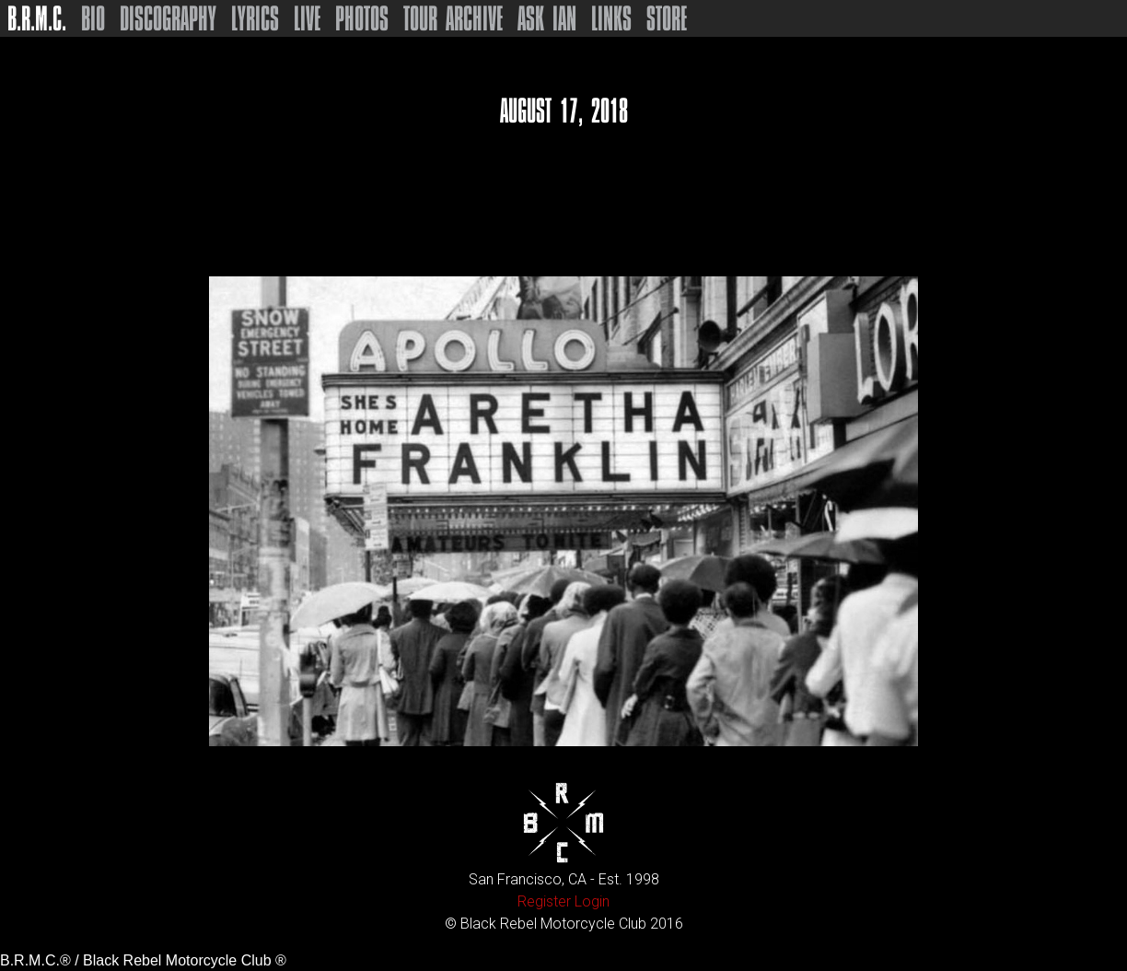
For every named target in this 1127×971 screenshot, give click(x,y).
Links (611, 18)
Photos (362, 18)
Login (592, 901)
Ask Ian (546, 18)
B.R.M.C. (36, 18)
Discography (168, 18)
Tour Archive (453, 18)
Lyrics (255, 18)
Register (544, 901)
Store (666, 18)
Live (307, 18)
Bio (93, 18)
